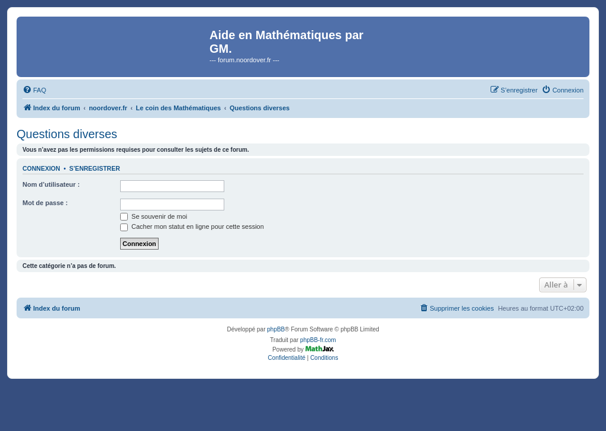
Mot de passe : (44, 202)
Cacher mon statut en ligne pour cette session (192, 226)
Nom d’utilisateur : (51, 184)
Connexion (41, 168)
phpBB (276, 329)
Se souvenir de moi (153, 216)
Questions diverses (67, 134)
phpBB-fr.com (318, 340)
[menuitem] (34, 90)
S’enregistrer (94, 168)
